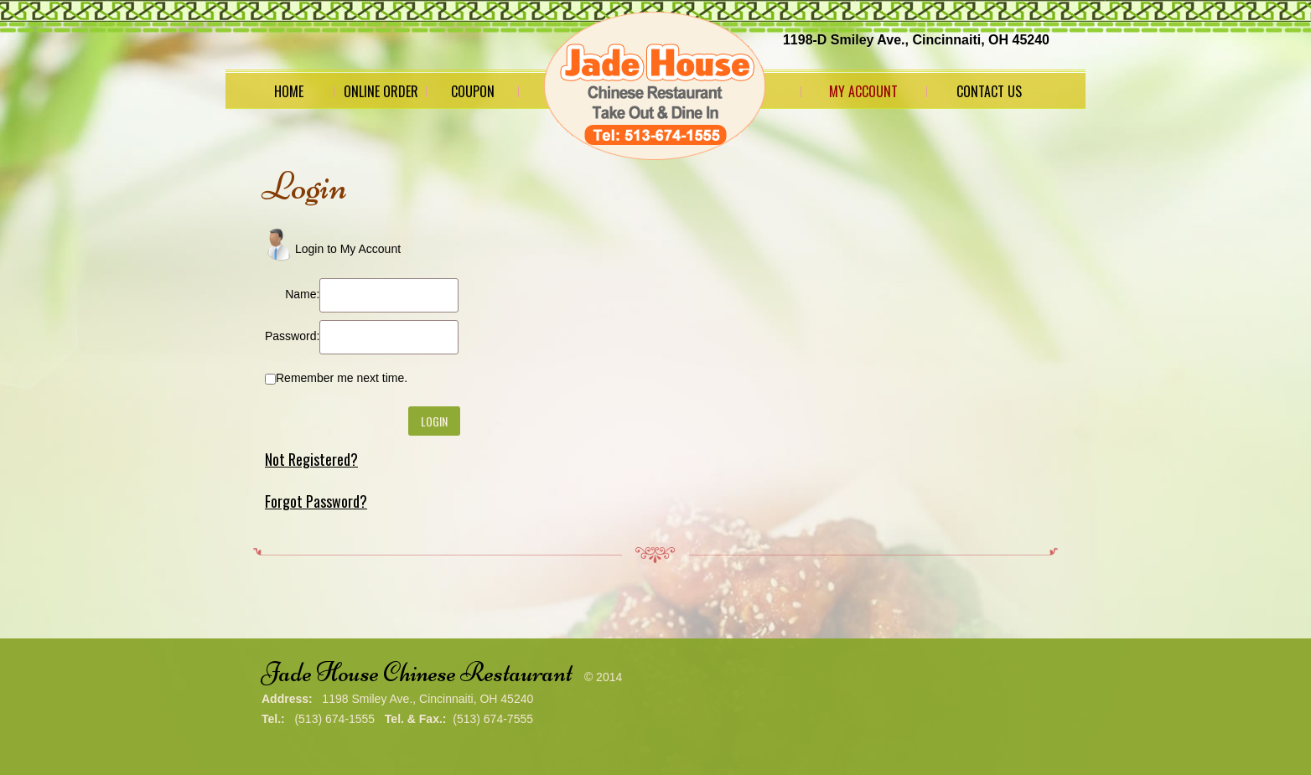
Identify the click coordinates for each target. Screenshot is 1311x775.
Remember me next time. (341, 378)
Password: (292, 336)
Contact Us (989, 91)
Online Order (381, 91)
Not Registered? (311, 459)
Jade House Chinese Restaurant (417, 672)
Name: (302, 294)
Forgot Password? (316, 501)
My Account (863, 91)
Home (288, 91)
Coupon (473, 91)
